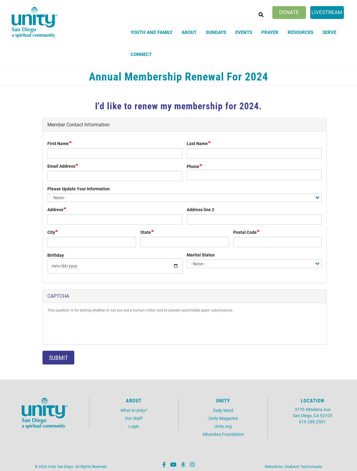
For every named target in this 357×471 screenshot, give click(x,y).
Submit (58, 357)
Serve (329, 32)
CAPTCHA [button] (58, 296)
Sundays (216, 32)
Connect (141, 54)
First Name (58, 143)
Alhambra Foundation (223, 434)
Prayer (269, 32)
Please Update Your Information (78, 189)
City (51, 232)
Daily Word (223, 410)
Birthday (55, 255)
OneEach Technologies (303, 466)
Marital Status (201, 255)
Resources (300, 32)
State (145, 232)
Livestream (326, 12)
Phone (193, 166)
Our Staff (133, 418)
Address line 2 (200, 209)
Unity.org (223, 426)
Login (133, 426)
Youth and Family (151, 32)
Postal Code (245, 232)
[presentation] (93, 328)
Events (243, 32)
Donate (289, 12)
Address (55, 209)
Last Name (197, 143)
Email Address (61, 166)
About (189, 32)
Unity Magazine (223, 418)
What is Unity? (133, 410)
